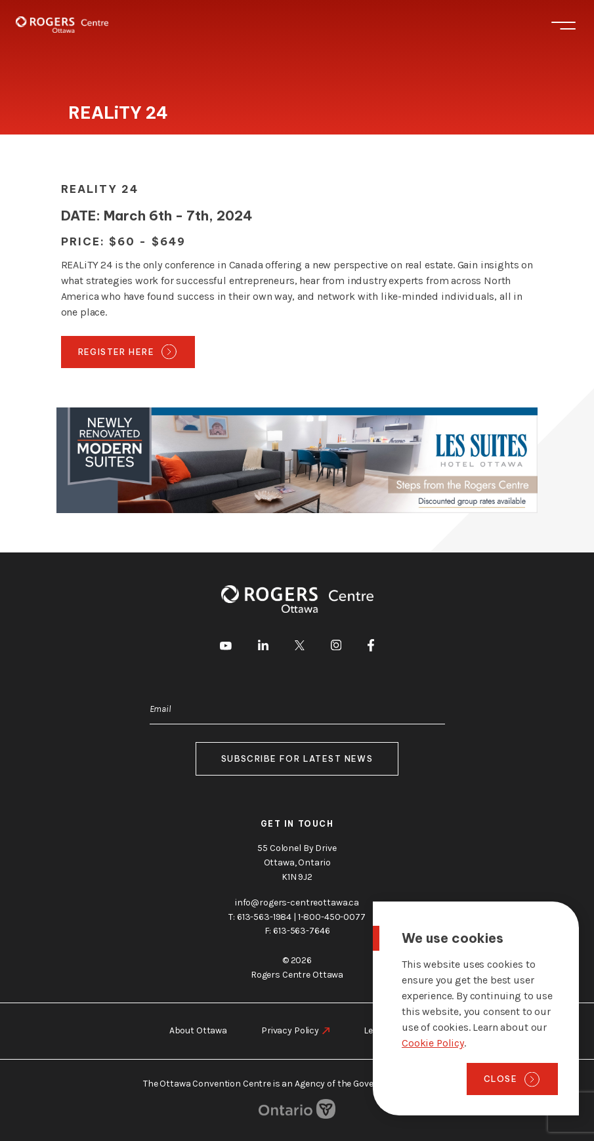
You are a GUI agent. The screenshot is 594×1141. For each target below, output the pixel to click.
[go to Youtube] (226, 647)
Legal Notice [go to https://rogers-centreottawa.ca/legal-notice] (389, 1030)
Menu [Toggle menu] (563, 26)
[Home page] (62, 24)
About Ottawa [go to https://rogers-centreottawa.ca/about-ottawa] (198, 1030)
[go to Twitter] (300, 647)
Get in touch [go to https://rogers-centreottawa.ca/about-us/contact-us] (297, 823)
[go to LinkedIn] (263, 647)
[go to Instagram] (336, 647)
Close (500, 1078)
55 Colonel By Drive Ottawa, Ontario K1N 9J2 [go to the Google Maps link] (296, 862)
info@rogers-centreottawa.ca (297, 901)
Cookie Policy (433, 1043)
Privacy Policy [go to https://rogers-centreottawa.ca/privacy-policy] (290, 1030)
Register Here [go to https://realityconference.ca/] (116, 351)
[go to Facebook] (371, 647)
